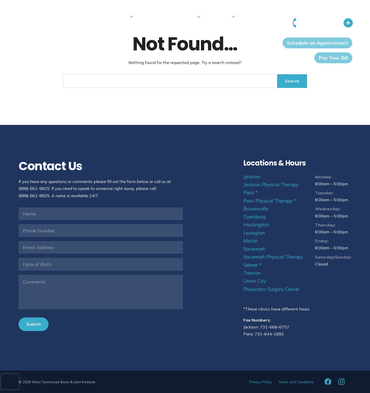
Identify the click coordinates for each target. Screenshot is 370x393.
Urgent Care (143, 22)
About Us (207, 22)
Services (106, 22)
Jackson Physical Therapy (271, 185)
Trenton (252, 273)
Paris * (250, 193)
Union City (254, 281)
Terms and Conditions (296, 382)
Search (292, 81)
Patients (173, 22)
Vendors (240, 22)
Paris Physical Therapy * (269, 201)
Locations (78, 22)
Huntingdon (256, 225)
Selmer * (252, 265)
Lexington (254, 233)
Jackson (251, 177)
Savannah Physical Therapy (273, 257)
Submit (33, 324)
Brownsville (255, 209)
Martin (250, 241)
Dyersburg (254, 217)
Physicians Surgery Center (271, 289)
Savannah (254, 249)
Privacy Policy (260, 382)
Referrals (266, 22)
